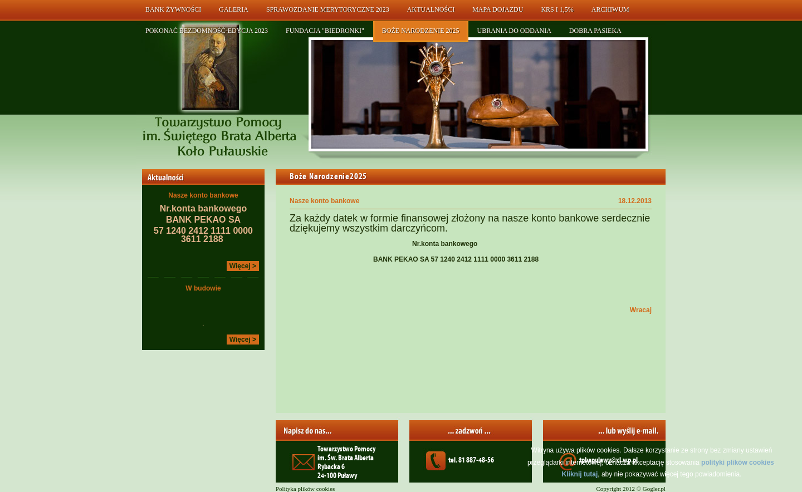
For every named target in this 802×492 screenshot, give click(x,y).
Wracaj (641, 310)
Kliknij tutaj (580, 474)
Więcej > (242, 266)
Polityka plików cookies (305, 488)
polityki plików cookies (737, 462)
